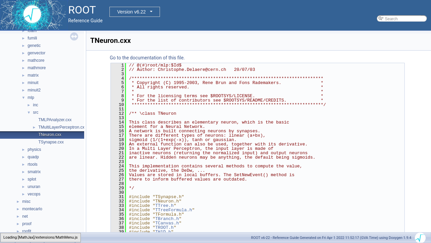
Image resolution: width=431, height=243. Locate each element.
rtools (32, 164)
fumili (32, 38)
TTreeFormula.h (173, 210)
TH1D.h (163, 232)
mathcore (36, 60)
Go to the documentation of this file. (147, 57)
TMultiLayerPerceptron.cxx (62, 127)
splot (32, 179)
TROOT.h (164, 227)
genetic (34, 45)
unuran (34, 186)
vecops (34, 194)
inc (35, 105)
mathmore (37, 67)
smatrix (34, 171)
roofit (26, 231)
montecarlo (32, 209)
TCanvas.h (167, 223)
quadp (33, 157)
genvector (36, 53)
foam (32, 30)
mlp (31, 97)
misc (26, 201)
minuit (33, 82)
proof (26, 223)
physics (34, 149)
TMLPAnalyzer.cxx (54, 119)
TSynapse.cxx (51, 142)
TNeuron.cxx (49, 134)
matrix (33, 75)
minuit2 (34, 90)
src (35, 112)
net (25, 216)
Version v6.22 (131, 12)
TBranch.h (167, 219)
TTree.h (164, 205)
